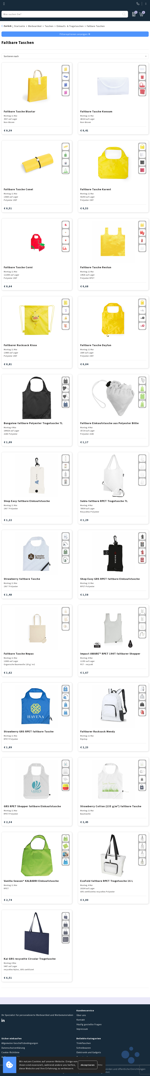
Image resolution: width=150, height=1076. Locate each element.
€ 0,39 (8, 130)
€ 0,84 (84, 364)
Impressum (82, 1029)
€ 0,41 (84, 130)
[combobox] (61, 14)
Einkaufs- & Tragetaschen (70, 26)
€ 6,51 (8, 977)
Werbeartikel (35, 26)
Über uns (81, 1015)
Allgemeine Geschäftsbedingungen (19, 1043)
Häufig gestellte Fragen (89, 1024)
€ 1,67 (84, 672)
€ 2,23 (84, 747)
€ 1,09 (8, 442)
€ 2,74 (8, 900)
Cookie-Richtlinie (10, 1052)
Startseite (19, 26)
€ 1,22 (8, 520)
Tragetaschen (83, 1057)
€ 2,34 (8, 822)
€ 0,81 (8, 364)
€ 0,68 (84, 286)
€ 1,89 (8, 747)
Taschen (49, 26)
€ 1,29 (84, 520)
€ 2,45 (84, 822)
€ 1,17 (84, 442)
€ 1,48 (8, 594)
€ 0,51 (8, 208)
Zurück (8, 26)
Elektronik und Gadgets (88, 1052)
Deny (100, 1065)
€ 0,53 (84, 208)
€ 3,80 (84, 900)
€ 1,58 (84, 594)
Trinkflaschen (83, 1043)
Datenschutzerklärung (13, 1047)
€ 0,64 (8, 286)
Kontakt (80, 1019)
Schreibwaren (83, 1047)
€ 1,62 (8, 672)
